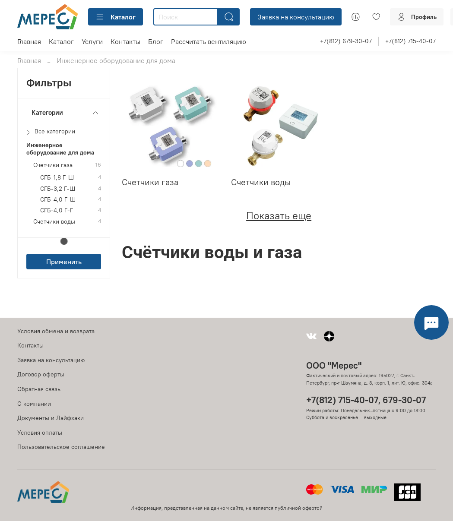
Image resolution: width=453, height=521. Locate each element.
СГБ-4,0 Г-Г (56, 210)
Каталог (115, 17)
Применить (64, 261)
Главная (29, 41)
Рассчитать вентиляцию (208, 41)
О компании (34, 403)
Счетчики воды (54, 221)
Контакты (125, 41)
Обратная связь (38, 389)
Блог (155, 41)
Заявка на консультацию (295, 17)
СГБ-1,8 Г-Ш (57, 177)
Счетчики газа (53, 165)
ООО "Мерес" (333, 365)
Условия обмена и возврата (56, 331)
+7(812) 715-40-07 (410, 41)
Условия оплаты (39, 432)
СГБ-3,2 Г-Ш (57, 189)
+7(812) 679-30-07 (346, 41)
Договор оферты (40, 374)
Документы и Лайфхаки (50, 418)
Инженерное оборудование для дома (60, 149)
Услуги (92, 41)
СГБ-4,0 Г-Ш (58, 199)
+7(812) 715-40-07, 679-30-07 (366, 400)
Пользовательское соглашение (61, 447)
